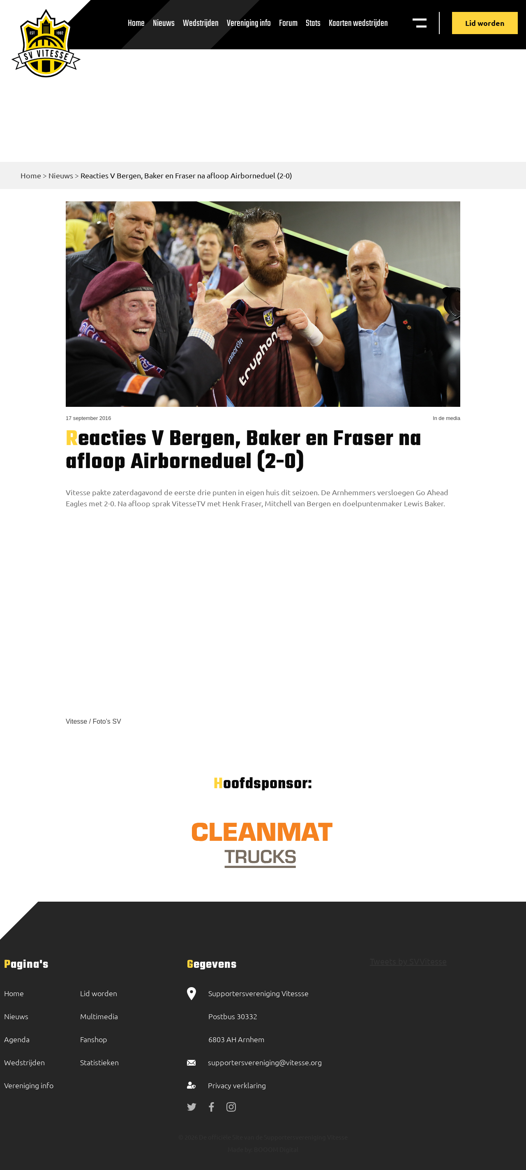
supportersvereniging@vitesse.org (265, 1062)
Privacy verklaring (237, 1085)
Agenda (17, 1039)
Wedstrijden (201, 23)
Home (136, 23)
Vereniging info (249, 23)
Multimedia (99, 1016)
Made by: (240, 1149)
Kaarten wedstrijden (358, 23)
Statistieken (99, 1062)
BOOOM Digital (275, 1149)
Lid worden (485, 23)
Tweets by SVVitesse (408, 961)
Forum (288, 23)
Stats (313, 23)
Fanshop (93, 1039)
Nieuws (164, 23)
